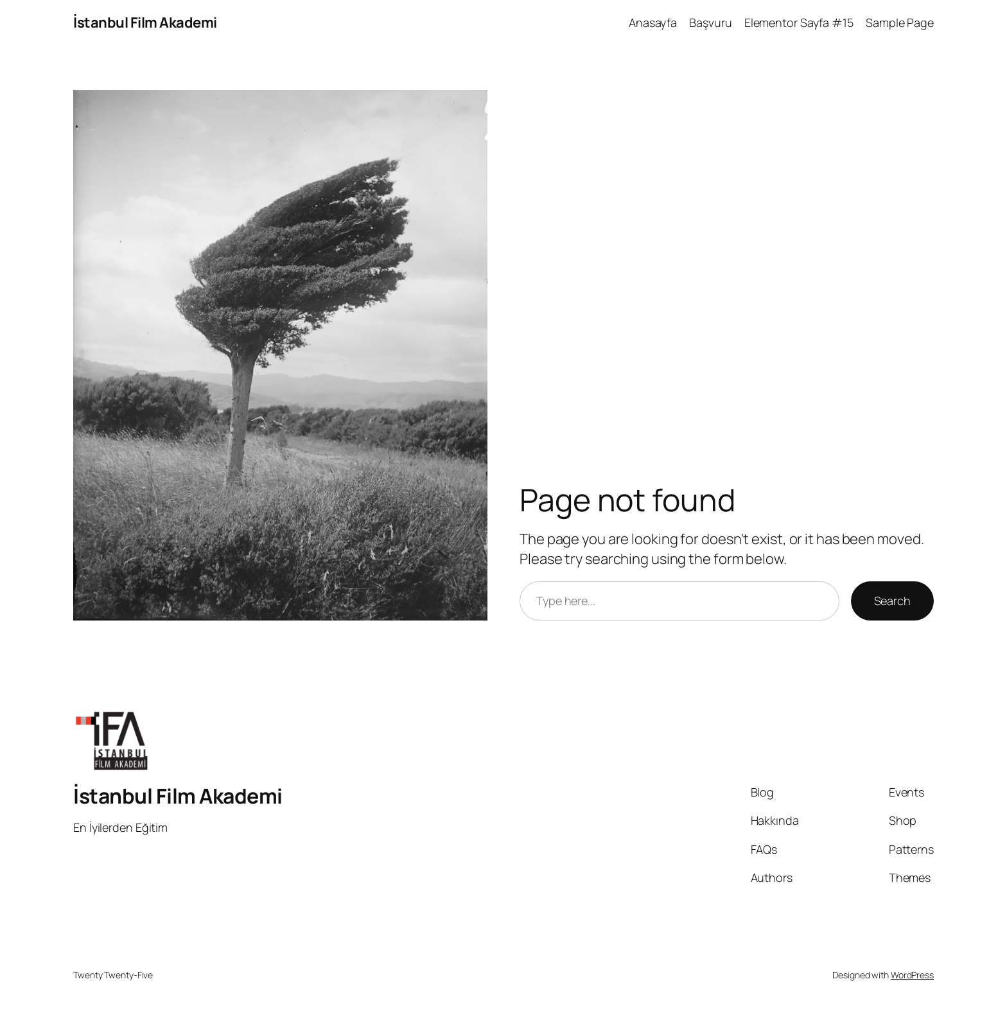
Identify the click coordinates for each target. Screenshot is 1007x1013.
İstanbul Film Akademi (145, 22)
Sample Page (900, 22)
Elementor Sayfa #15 (799, 22)
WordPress (912, 975)
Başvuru (710, 22)
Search (892, 600)
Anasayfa (653, 22)
